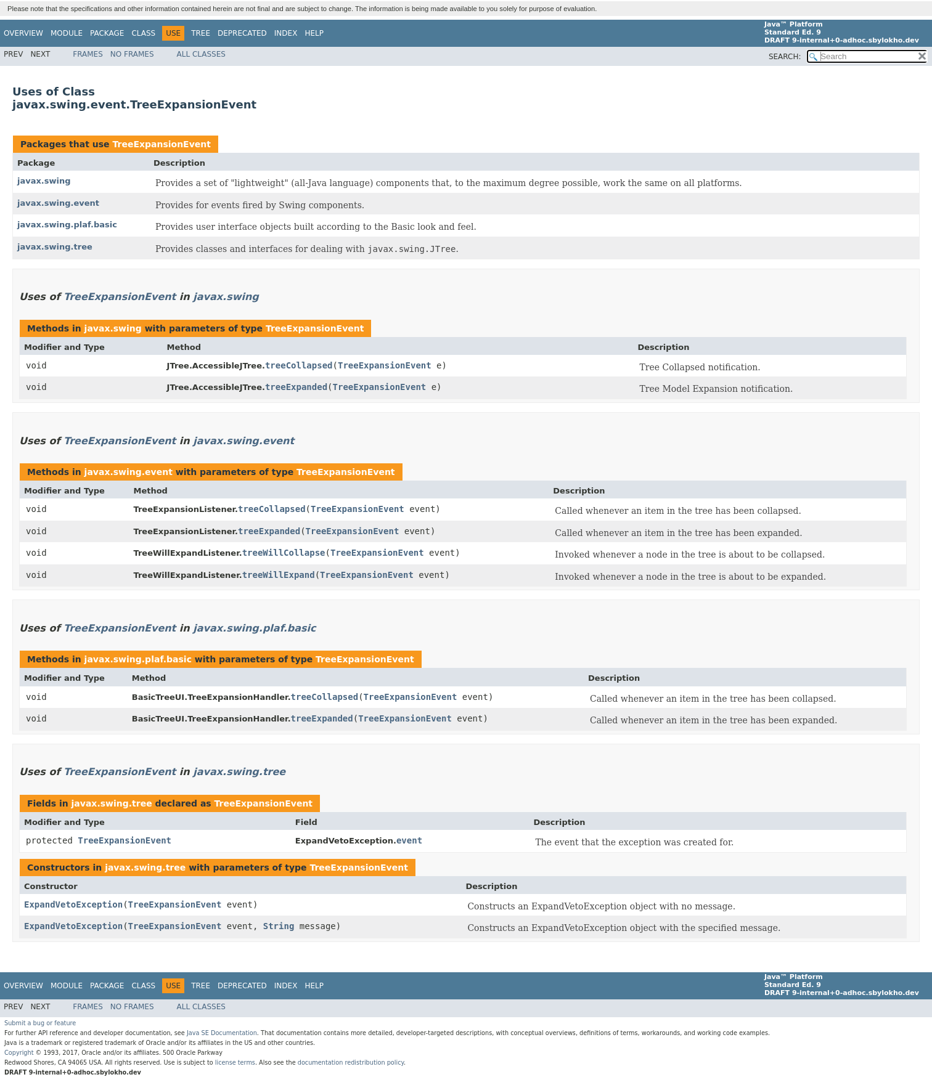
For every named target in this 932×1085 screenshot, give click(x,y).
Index (286, 33)
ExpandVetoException (73, 904)
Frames (88, 54)
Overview (23, 33)
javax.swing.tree (54, 246)
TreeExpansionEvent (161, 144)
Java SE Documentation (222, 1033)
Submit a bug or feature (40, 1023)
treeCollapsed (299, 365)
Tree (200, 33)
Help (314, 33)
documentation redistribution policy (351, 1062)
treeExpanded (296, 387)
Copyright (19, 1052)
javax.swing (44, 180)
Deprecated (242, 33)
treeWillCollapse (283, 553)
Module (67, 33)
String (279, 926)
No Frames (132, 54)
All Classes (201, 54)
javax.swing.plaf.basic (67, 224)
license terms (235, 1062)
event (409, 840)
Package (107, 33)
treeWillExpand (278, 575)
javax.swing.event (58, 203)
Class (143, 33)
